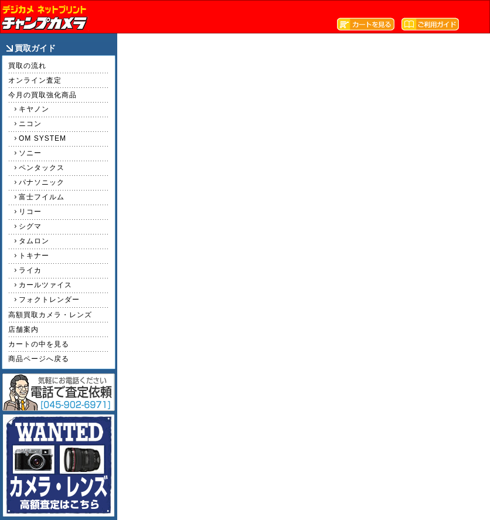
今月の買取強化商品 (42, 95)
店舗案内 (23, 329)
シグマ (30, 226)
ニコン (30, 124)
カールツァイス (45, 285)
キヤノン (34, 109)
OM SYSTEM (42, 138)
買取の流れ (27, 66)
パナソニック (41, 182)
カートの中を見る (38, 344)
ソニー (30, 153)
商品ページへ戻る (38, 359)
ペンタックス (41, 168)
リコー (30, 212)
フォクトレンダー (49, 299)
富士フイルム (41, 197)
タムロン (34, 241)
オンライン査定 (35, 80)
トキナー (34, 255)
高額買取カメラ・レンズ (50, 315)
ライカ (30, 270)
